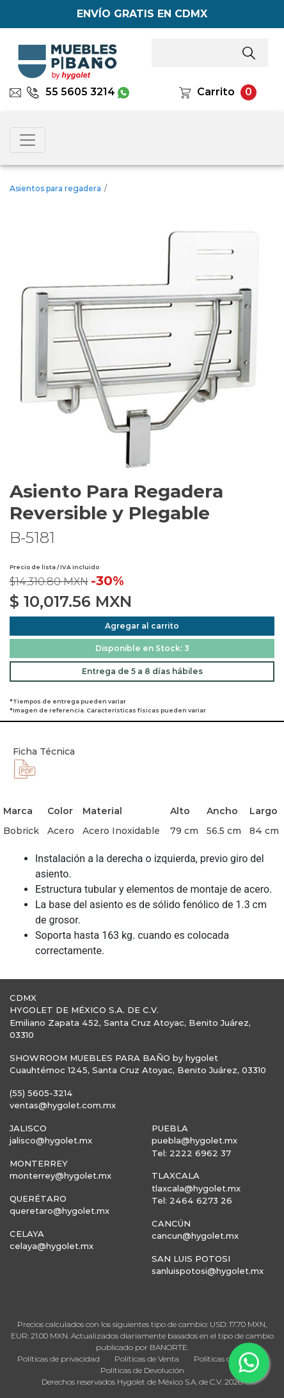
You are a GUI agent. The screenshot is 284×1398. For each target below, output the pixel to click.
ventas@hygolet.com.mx (63, 1105)
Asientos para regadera (55, 188)
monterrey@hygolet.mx (60, 1175)
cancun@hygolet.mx (195, 1235)
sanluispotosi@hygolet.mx (208, 1271)
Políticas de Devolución (142, 1370)
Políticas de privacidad (58, 1358)
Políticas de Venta (146, 1358)
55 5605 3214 (71, 92)
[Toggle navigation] (27, 140)
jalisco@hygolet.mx (51, 1140)
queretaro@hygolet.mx (59, 1211)
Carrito (216, 92)
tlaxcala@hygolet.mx (196, 1188)
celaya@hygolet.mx (51, 1246)
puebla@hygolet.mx (194, 1140)
